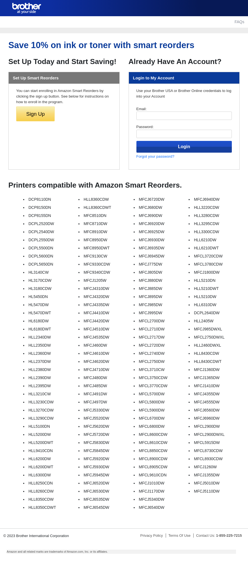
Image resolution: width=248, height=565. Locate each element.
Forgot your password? (155, 156)
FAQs (239, 22)
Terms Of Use (179, 535)
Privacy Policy (151, 535)
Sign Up (35, 114)
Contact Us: (219, 535)
